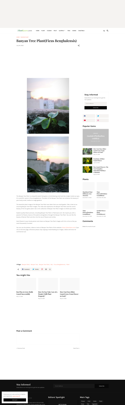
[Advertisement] (62, 14)
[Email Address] (95, 103)
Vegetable (81, 30)
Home (37, 30)
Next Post (76, 348)
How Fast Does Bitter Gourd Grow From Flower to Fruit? (69, 294)
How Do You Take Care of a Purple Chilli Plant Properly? (47, 294)
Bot (52, 264)
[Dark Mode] (104, 30)
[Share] (79, 45)
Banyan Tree (34, 264)
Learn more (15, 396)
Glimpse (61, 30)
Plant (43, 30)
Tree (68, 30)
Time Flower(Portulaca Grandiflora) (102, 193)
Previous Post (21, 348)
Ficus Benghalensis (59, 264)
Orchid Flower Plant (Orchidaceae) (101, 212)
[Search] (107, 30)
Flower (49, 30)
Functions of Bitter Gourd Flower (99, 159)
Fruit (55, 30)
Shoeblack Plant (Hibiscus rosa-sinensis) (87, 193)
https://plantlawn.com (68, 227)
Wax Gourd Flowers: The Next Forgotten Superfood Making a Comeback (100, 169)
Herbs (74, 30)
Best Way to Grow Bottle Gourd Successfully (24, 293)
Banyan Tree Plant (44, 264)
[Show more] (50, 269)
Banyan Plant (25, 37)
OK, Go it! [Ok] (14, 400)
